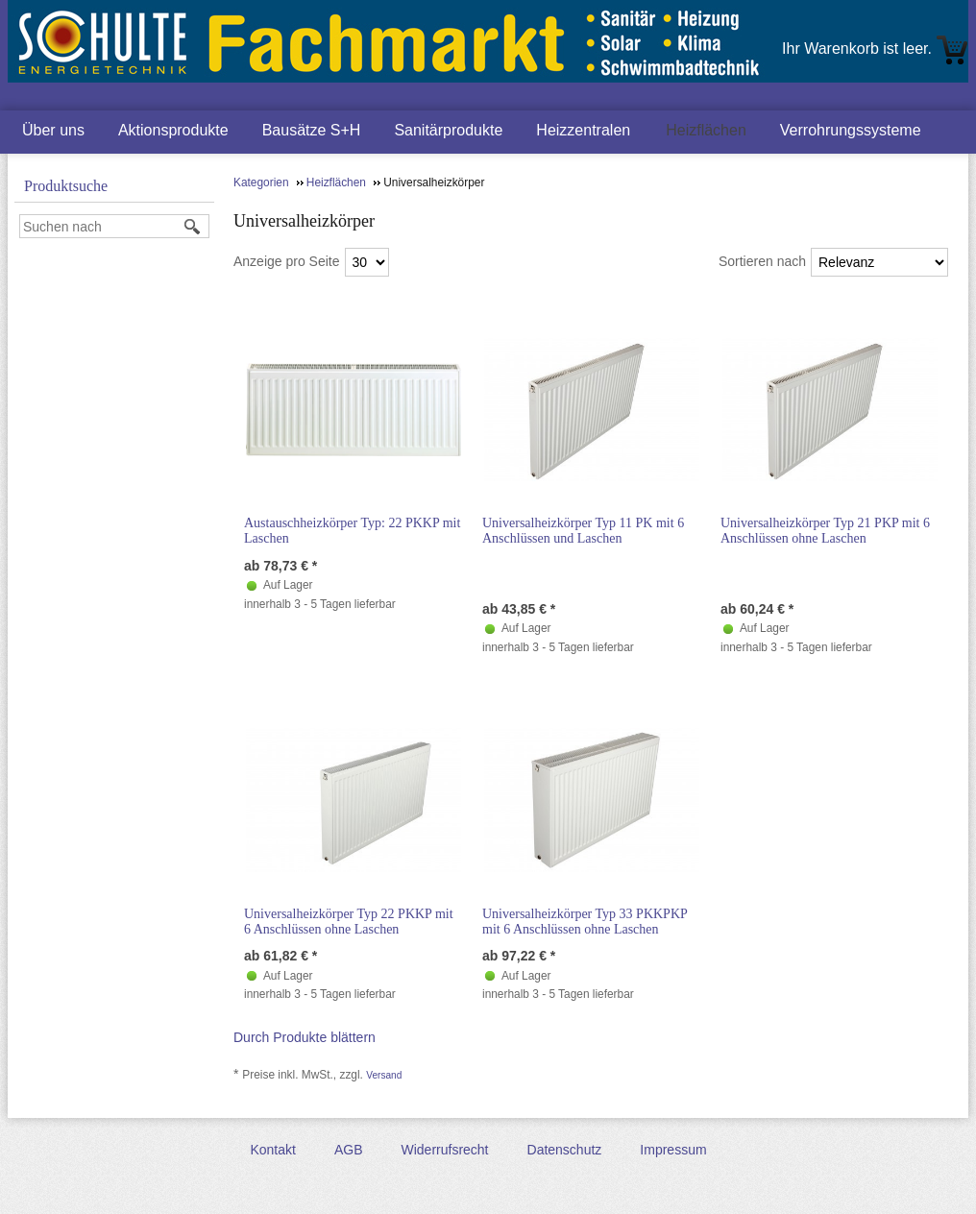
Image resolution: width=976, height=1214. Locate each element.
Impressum (673, 1149)
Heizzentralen (583, 130)
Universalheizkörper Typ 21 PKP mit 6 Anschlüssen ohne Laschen (825, 531)
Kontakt (272, 1149)
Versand (384, 1075)
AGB (348, 1149)
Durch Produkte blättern (304, 1037)
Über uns (53, 130)
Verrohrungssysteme (850, 130)
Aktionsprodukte (173, 130)
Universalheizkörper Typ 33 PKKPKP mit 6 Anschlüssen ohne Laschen (584, 921)
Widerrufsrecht (444, 1149)
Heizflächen (706, 130)
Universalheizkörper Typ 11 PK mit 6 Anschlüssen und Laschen (583, 531)
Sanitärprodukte (448, 130)
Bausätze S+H (311, 130)
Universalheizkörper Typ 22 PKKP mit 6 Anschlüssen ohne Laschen (348, 921)
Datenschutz (564, 1149)
